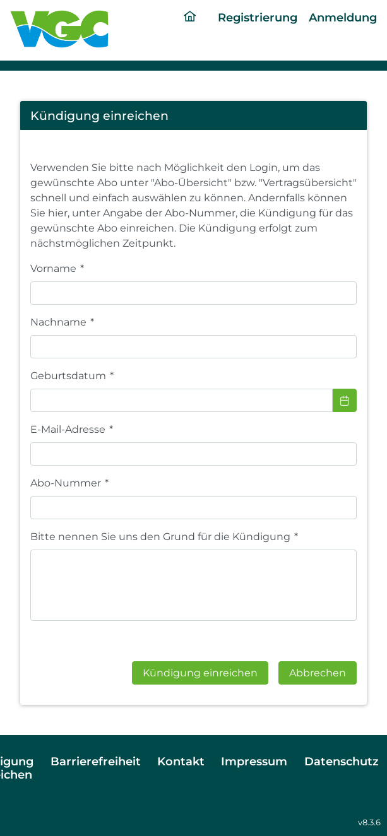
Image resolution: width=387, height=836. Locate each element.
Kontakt (181, 761)
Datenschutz (341, 761)
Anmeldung (343, 17)
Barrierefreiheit (96, 761)
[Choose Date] (345, 400)
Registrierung (257, 17)
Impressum (254, 761)
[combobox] (181, 400)
